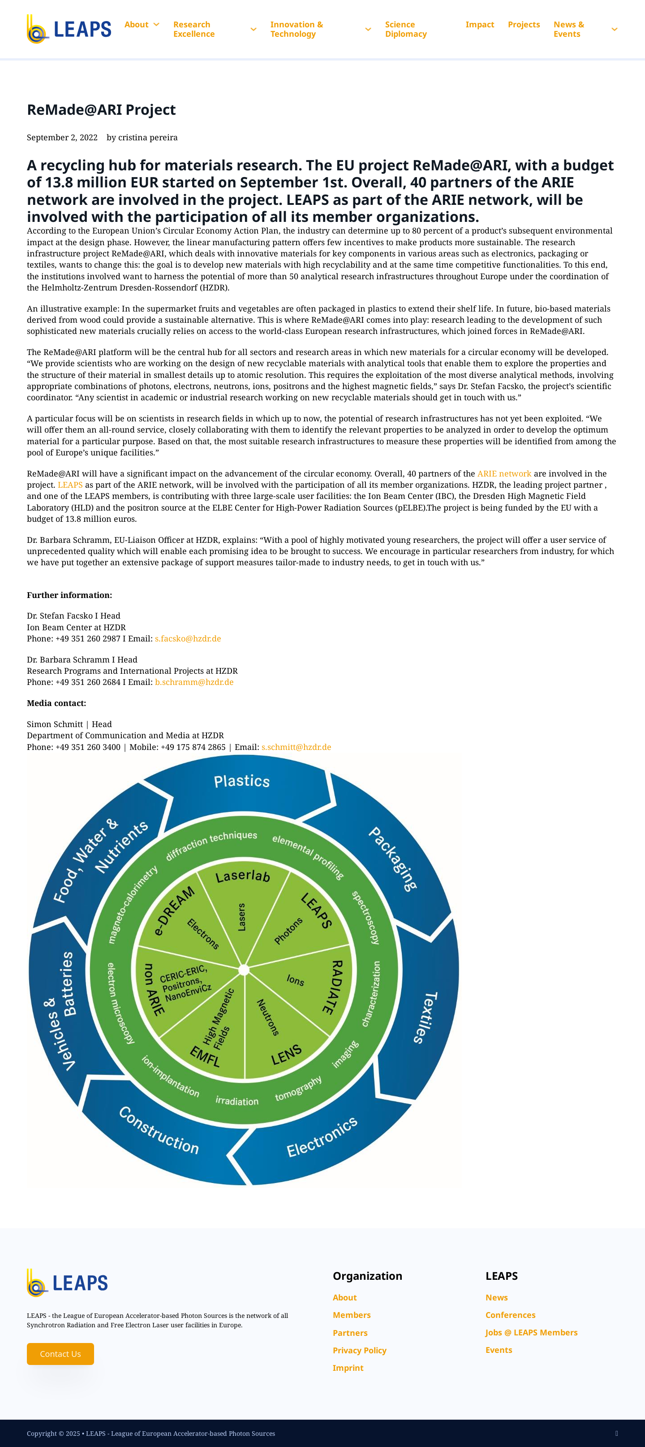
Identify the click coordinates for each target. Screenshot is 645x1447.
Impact (480, 24)
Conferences (511, 1314)
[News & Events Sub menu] (614, 29)
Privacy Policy (360, 1350)
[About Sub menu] (156, 24)
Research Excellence (194, 29)
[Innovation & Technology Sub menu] (368, 29)
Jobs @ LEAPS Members (532, 1332)
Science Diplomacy (406, 29)
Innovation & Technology (297, 29)
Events (499, 1349)
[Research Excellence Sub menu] (253, 29)
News (497, 1297)
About (137, 24)
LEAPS (309, 199)
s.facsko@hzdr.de (188, 638)
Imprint (348, 1367)
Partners (350, 1332)
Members (352, 1314)
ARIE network (504, 473)
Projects (524, 24)
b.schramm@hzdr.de (194, 681)
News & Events (569, 29)
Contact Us (60, 1353)
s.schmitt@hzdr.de (296, 746)
